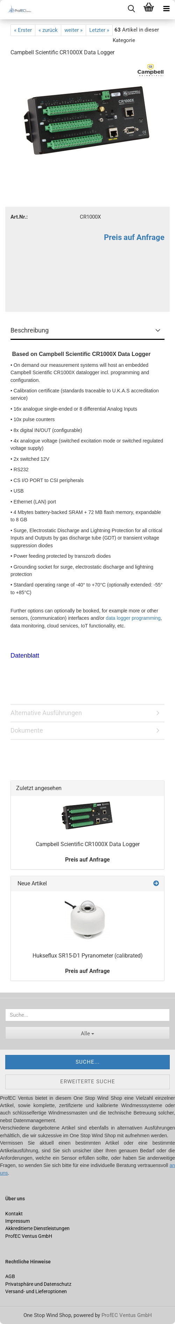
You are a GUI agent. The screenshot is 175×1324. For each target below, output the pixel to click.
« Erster (23, 30)
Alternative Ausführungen (46, 712)
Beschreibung (29, 330)
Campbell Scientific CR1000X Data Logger (88, 844)
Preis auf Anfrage (134, 237)
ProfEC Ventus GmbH (127, 1315)
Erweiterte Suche (87, 1081)
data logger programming (133, 618)
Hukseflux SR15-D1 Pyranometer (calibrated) (88, 955)
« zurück (48, 30)
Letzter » (99, 30)
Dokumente (26, 730)
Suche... (88, 1062)
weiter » (73, 30)
